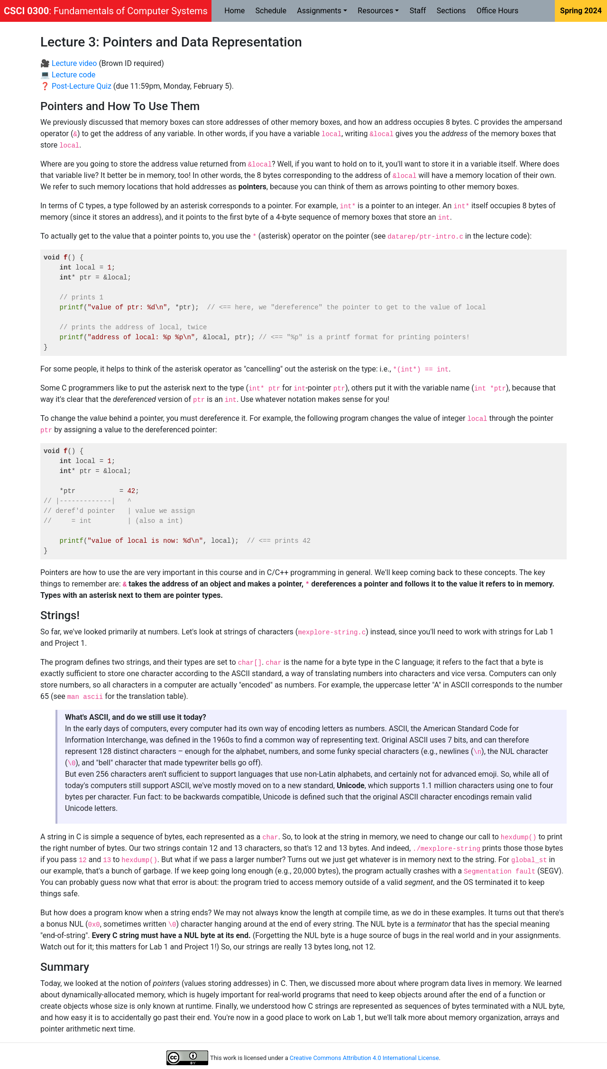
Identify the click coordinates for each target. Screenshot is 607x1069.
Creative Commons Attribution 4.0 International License (364, 1057)
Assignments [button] (319, 10)
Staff (418, 10)
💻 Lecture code (67, 74)
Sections (451, 10)
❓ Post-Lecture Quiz (75, 86)
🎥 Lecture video (68, 63)
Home (234, 10)
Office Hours (498, 10)
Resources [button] (375, 10)
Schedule (271, 10)
